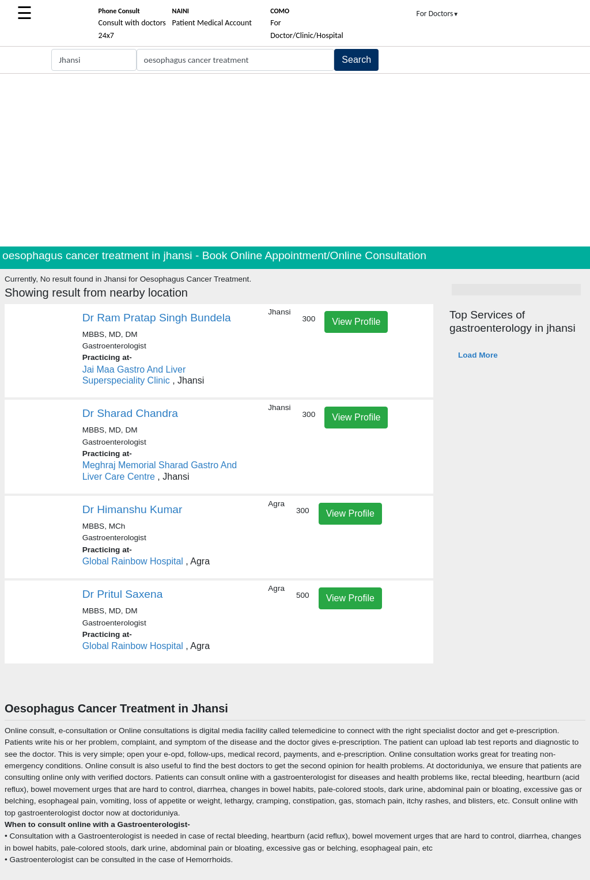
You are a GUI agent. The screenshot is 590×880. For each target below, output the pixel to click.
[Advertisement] (295, 160)
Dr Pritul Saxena (122, 594)
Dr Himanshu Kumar (132, 509)
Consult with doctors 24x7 (132, 23)
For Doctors (438, 13)
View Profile (356, 322)
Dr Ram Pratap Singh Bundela (156, 318)
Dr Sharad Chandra (130, 413)
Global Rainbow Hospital (132, 561)
